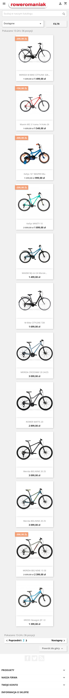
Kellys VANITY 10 (35, 223)
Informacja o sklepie (15, 692)
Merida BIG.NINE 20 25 (34, 471)
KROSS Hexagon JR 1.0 (34, 620)
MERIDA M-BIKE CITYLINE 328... (34, 74)
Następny (58, 640)
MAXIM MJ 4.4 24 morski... (34, 273)
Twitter (34, 658)
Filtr (56, 23)
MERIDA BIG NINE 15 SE (34, 570)
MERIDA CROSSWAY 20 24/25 (34, 372)
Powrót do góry (53, 648)
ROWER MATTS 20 (34, 421)
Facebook (27, 658)
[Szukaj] (34, 14)
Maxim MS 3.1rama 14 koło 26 (34, 124)
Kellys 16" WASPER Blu (34, 174)
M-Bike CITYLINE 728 (34, 322)
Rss (41, 658)
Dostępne (23, 23)
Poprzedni (12, 640)
